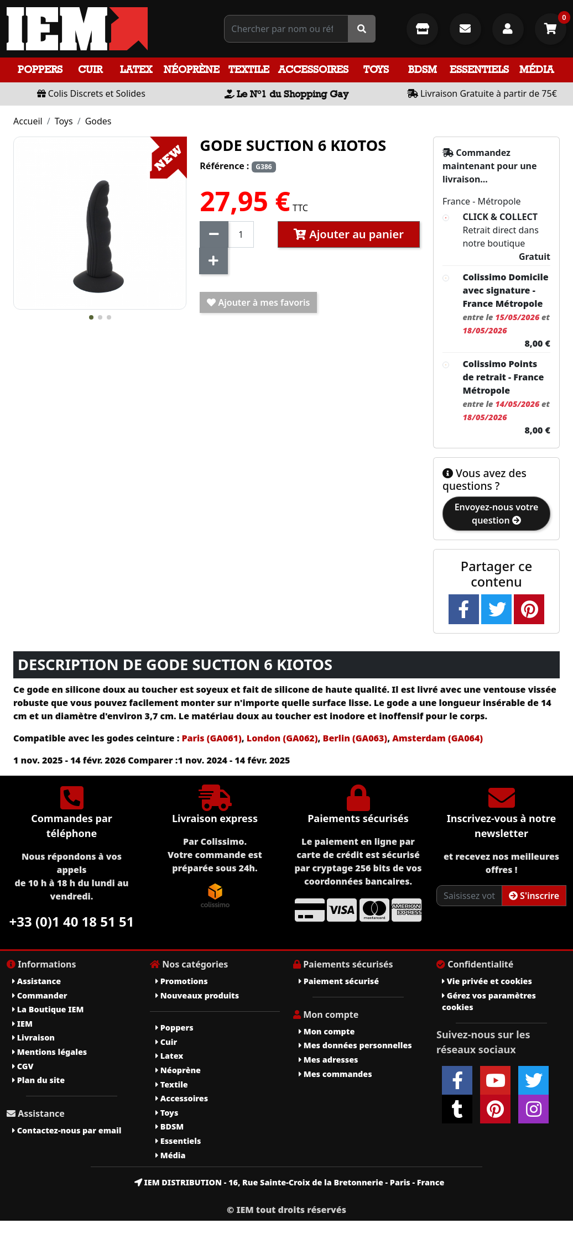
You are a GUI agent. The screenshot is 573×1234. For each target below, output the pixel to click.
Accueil (28, 121)
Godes (98, 121)
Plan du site (38, 1080)
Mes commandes (335, 1074)
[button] (91, 317)
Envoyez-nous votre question (497, 513)
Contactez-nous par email (66, 1130)
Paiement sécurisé (339, 981)
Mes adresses (328, 1059)
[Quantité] (241, 234)
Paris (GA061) (211, 738)
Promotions (181, 981)
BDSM (422, 69)
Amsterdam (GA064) (437, 738)
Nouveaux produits (197, 995)
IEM (22, 1023)
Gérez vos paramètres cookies (489, 1001)
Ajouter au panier (349, 234)
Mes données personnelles (355, 1045)
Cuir (90, 69)
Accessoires (313, 69)
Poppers (40, 69)
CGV (22, 1066)
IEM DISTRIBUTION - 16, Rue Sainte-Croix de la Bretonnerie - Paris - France (289, 1182)
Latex (136, 69)
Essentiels (479, 69)
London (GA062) (282, 738)
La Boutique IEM (48, 1009)
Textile (248, 69)
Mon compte (327, 1031)
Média (536, 69)
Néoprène (192, 69)
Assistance (36, 981)
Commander (39, 995)
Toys (376, 69)
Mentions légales (49, 1052)
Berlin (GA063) (353, 738)
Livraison (33, 1037)
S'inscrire (534, 896)
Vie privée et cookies (487, 981)
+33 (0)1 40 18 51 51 (71, 921)
